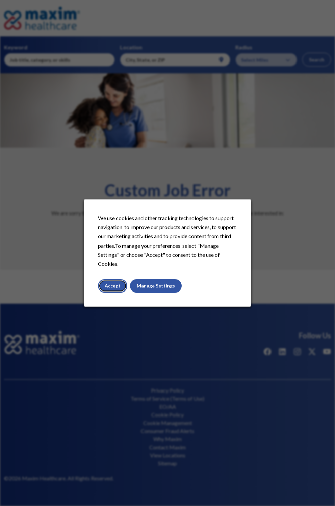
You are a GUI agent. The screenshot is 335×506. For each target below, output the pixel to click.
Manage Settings (156, 286)
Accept (113, 286)
